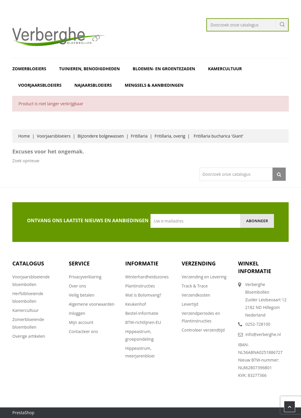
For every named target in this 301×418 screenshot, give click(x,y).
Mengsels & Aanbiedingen (154, 85)
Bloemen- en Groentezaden (164, 68)
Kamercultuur (225, 68)
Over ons (77, 286)
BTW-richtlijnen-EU (143, 322)
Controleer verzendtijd (203, 330)
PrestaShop (23, 412)
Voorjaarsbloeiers (39, 85)
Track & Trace (195, 286)
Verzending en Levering (204, 277)
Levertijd (190, 304)
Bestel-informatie (141, 313)
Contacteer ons (83, 331)
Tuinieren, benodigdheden (89, 68)
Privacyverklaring (85, 277)
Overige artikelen (28, 336)
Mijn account (81, 322)
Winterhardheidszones (147, 277)
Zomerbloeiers (29, 68)
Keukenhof (135, 304)
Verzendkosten (196, 295)
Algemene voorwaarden (91, 304)
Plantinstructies (140, 286)
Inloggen (77, 313)
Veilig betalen (81, 295)
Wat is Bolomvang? (143, 295)
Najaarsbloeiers (93, 85)
